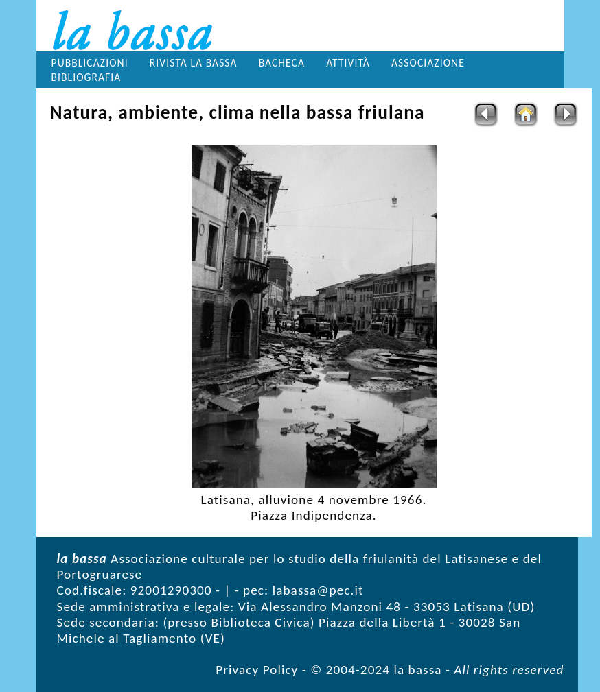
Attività (348, 62)
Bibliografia (86, 77)
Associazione (428, 62)
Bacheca (282, 62)
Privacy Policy (257, 670)
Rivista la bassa (194, 62)
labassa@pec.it (318, 590)
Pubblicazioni (89, 62)
